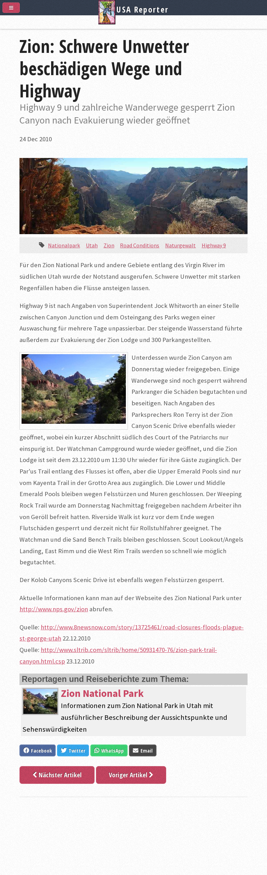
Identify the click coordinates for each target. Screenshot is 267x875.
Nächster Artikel (56, 774)
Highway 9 (214, 245)
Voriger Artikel (131, 774)
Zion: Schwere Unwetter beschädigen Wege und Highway (104, 68)
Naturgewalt (180, 245)
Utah (92, 245)
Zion (109, 245)
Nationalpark (64, 245)
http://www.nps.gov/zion (53, 609)
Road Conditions (139, 245)
